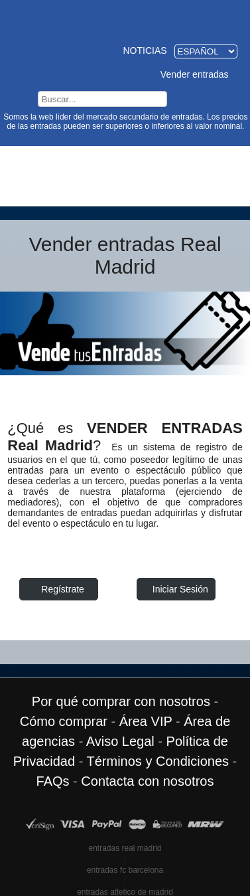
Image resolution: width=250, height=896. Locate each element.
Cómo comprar (63, 720)
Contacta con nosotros (147, 780)
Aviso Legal (120, 740)
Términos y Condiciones (158, 760)
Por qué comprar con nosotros (121, 700)
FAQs (53, 780)
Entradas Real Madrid (125, 18)
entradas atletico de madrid (125, 891)
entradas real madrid (124, 847)
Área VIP (145, 720)
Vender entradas (194, 73)
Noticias (144, 50)
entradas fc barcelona (125, 869)
